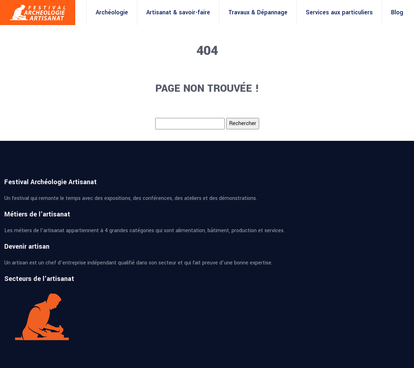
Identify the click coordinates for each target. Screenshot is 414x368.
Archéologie (112, 12)
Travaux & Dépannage (257, 12)
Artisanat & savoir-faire (178, 12)
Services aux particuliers (339, 12)
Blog (397, 12)
